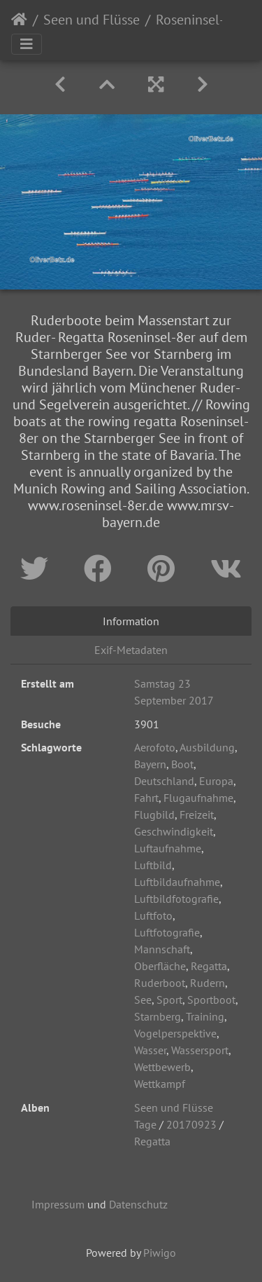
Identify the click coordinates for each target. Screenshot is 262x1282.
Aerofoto (154, 747)
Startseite (19, 19)
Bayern (150, 764)
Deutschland (164, 781)
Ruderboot (159, 983)
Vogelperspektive (175, 1033)
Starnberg (157, 1016)
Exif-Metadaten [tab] (131, 650)
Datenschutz (138, 1204)
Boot (182, 764)
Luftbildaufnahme (177, 882)
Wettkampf (159, 1084)
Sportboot (211, 1000)
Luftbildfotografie (176, 899)
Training (205, 1016)
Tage (145, 1124)
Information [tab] (131, 621)
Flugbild (154, 814)
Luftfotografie (167, 932)
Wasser (150, 1050)
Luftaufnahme (167, 848)
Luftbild (153, 865)
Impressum (58, 1204)
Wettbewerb (162, 1067)
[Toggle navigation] (26, 44)
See (143, 1000)
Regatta (209, 966)
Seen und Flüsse (91, 20)
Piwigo (159, 1253)
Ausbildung (207, 747)
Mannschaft (162, 949)
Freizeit (197, 814)
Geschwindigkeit (173, 831)
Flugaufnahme (198, 798)
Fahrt (146, 798)
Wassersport (199, 1050)
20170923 (191, 1124)
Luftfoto (153, 915)
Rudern (207, 983)
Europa (216, 781)
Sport (169, 1000)
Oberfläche (160, 966)
